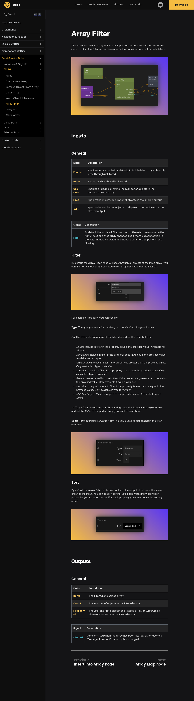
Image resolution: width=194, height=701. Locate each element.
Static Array (13, 115)
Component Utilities (13, 51)
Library (118, 4)
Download (181, 5)
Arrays (8, 69)
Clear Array (12, 92)
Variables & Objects (15, 64)
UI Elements (9, 29)
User (6, 127)
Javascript (135, 4)
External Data (12, 132)
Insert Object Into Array (20, 98)
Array (9, 76)
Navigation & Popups (14, 37)
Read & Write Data (13, 58)
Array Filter (12, 104)
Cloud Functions (11, 147)
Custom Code (10, 140)
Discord (160, 5)
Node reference (98, 4)
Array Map (12, 109)
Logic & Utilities (10, 44)
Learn (78, 4)
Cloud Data (10, 122)
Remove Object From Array (22, 87)
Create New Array (16, 81)
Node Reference (11, 22)
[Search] (22, 14)
